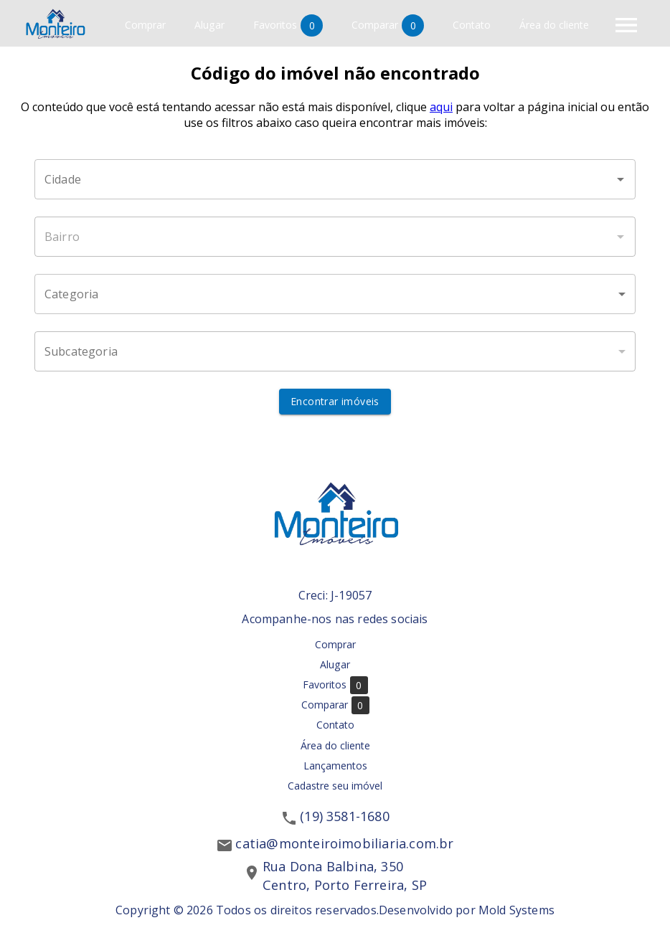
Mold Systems (516, 910)
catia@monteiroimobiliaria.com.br (344, 843)
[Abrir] (620, 179)
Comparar (387, 25)
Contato (472, 25)
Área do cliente (554, 25)
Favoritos (288, 25)
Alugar (209, 25)
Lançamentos (335, 765)
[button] (335, 294)
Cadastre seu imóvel (335, 785)
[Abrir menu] (626, 25)
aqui (441, 107)
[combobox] (335, 179)
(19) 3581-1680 (345, 816)
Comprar (145, 25)
